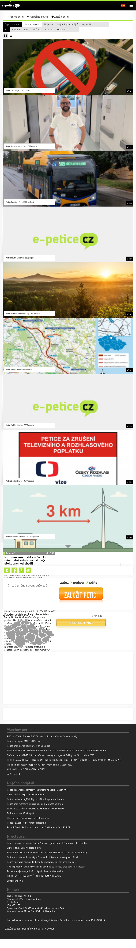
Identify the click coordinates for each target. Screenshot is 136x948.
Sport (63, 33)
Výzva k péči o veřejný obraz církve (24, 856)
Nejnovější (10, 28)
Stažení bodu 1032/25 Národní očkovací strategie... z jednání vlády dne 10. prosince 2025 (51, 764)
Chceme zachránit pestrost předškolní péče (28, 826)
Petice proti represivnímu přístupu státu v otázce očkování (35, 812)
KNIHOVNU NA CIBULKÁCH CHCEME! (26, 778)
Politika (37, 33)
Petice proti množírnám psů (20, 822)
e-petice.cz (10, 6)
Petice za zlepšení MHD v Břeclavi (23, 750)
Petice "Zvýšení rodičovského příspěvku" (27, 831)
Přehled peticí (16, 16)
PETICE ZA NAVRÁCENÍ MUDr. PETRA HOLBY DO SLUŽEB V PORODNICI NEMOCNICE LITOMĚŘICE (56, 759)
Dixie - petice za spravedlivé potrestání (26, 803)
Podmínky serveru (32, 937)
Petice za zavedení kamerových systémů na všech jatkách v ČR (37, 798)
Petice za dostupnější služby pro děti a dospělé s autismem (35, 808)
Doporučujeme (12, 24)
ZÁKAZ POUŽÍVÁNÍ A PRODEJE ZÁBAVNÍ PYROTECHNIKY (35, 817)
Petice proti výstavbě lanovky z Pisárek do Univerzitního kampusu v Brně (42, 866)
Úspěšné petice (39, 16)
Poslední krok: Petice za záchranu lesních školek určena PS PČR (38, 836)
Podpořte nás (81, 633)
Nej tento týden (42, 24)
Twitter (7, 579)
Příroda (90, 33)
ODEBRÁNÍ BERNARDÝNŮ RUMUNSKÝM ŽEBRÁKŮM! (34, 885)
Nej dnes (71, 24)
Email (28, 579)
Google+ (21, 579)
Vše (6, 33)
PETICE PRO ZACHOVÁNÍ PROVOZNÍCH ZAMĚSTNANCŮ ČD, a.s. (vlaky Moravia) (47, 861)
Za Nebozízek (13, 783)
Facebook (14, 579)
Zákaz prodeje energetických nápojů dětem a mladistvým (35, 880)
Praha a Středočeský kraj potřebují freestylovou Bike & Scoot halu (39, 773)
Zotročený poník (15, 889)
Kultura (9, 38)
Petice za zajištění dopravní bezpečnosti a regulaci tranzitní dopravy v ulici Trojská (47, 852)
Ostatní (34, 38)
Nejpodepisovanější (109, 24)
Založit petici (61, 16)
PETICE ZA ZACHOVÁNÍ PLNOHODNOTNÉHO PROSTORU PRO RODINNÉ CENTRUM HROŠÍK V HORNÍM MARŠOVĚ (64, 768)
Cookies (49, 937)
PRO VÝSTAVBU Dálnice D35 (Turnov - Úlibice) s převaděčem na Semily (42, 745)
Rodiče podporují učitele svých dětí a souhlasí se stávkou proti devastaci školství (46, 875)
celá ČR (97, 625)
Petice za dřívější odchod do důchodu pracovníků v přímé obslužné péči (41, 870)
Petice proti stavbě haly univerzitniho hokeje (28, 754)
